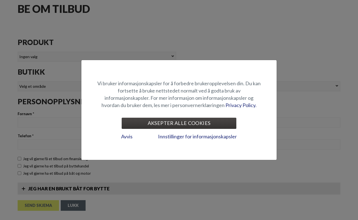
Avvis (127, 136)
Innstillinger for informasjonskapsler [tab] (197, 136)
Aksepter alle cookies (179, 123)
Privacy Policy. (240, 105)
